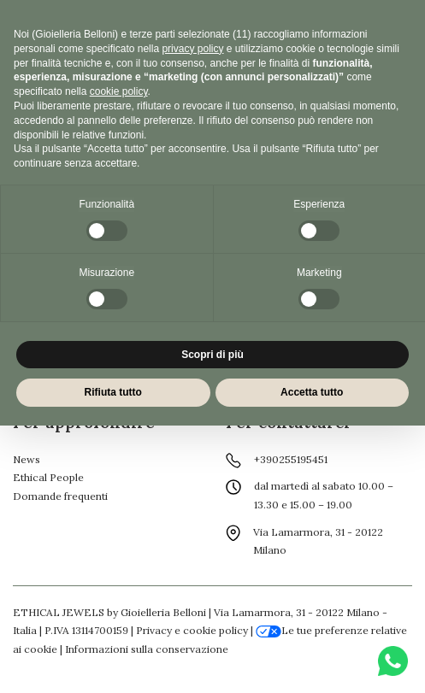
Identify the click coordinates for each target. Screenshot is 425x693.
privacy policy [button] (192, 49)
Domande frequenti (60, 496)
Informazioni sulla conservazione (146, 649)
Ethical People (48, 477)
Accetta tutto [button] (311, 392)
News (26, 459)
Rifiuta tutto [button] (113, 392)
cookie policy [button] (119, 91)
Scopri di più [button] (212, 355)
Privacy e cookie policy (192, 630)
